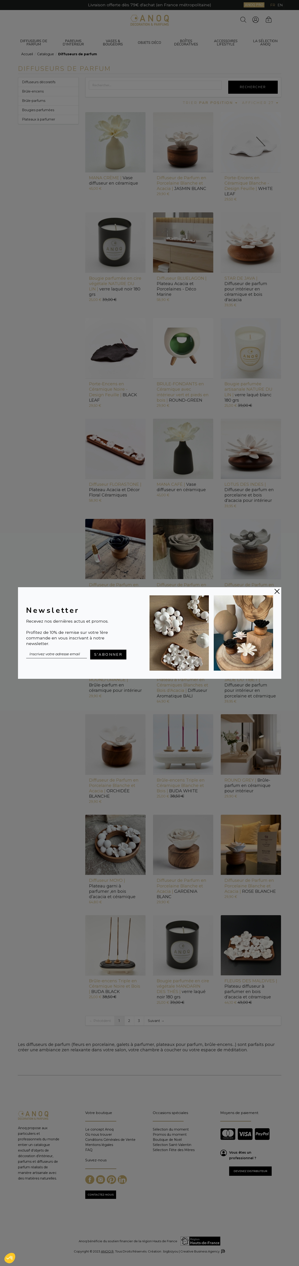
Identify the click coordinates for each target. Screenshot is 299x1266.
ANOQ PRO (254, 5)
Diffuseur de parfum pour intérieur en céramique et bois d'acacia (245, 289)
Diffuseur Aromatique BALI (182, 687)
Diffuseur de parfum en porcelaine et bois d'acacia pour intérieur (249, 492)
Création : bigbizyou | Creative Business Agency (186, 1251)
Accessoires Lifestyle (226, 43)
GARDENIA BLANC (181, 888)
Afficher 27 (260, 102)
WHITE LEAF (248, 186)
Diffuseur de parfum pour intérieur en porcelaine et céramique (250, 687)
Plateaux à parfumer (38, 119)
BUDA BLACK (114, 986)
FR (272, 5)
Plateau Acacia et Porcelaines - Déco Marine (181, 286)
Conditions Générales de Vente (110, 1140)
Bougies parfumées (38, 110)
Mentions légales (99, 1145)
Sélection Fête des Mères (174, 1150)
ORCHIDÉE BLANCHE (114, 788)
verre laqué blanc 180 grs (248, 392)
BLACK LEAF (113, 392)
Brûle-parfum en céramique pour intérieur (115, 685)
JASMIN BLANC (181, 183)
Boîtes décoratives (186, 43)
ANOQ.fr (107, 1251)
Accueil (27, 54)
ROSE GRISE (181, 590)
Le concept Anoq (99, 1129)
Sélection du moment (171, 1129)
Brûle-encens (33, 91)
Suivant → (156, 1021)
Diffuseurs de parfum (33, 43)
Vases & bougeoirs (113, 43)
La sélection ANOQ (265, 43)
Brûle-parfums (33, 101)
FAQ (89, 1150)
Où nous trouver (98, 1134)
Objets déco (149, 42)
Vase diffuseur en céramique (113, 180)
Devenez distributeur (250, 1171)
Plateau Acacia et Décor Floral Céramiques (115, 490)
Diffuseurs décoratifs (38, 82)
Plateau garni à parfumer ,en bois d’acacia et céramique (112, 888)
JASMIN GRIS (249, 590)
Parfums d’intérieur (73, 43)
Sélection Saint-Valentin (172, 1145)
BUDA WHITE (181, 785)
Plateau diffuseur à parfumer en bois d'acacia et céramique (250, 989)
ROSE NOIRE (114, 590)
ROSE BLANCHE (250, 886)
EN (280, 5)
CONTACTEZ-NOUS (101, 1195)
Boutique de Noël (167, 1140)
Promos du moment (170, 1134)
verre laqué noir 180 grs (115, 286)
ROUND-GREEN (183, 392)
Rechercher (253, 87)
